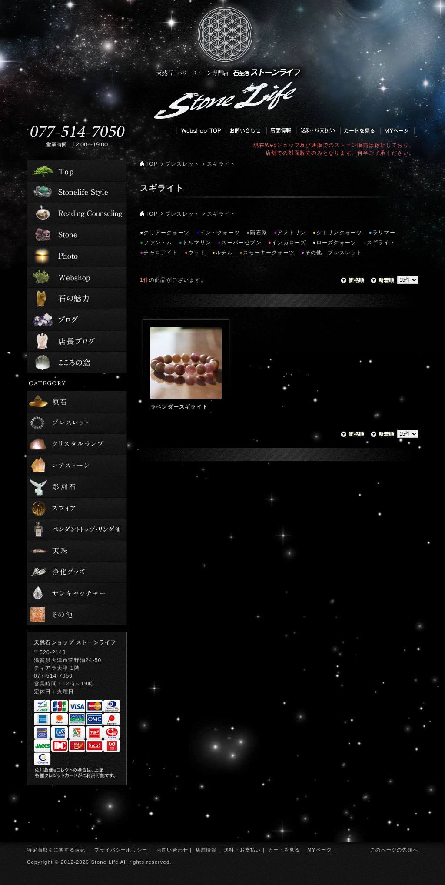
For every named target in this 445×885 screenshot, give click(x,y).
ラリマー (383, 233)
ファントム (157, 243)
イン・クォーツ (220, 233)
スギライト (381, 243)
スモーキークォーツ (269, 253)
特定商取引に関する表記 (56, 849)
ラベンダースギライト (179, 407)
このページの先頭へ (394, 849)
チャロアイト (160, 253)
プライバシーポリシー (120, 849)
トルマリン (197, 243)
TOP (149, 164)
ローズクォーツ (336, 243)
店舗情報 (206, 849)
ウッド (197, 253)
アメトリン (291, 233)
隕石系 (258, 233)
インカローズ (289, 243)
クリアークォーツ (166, 233)
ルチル (224, 253)
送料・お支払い (242, 849)
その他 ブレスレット (333, 253)
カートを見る (284, 849)
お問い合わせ (172, 849)
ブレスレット (182, 164)
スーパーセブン (241, 243)
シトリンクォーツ (339, 233)
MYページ (319, 849)
